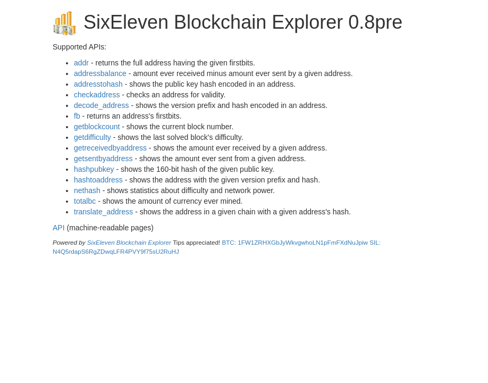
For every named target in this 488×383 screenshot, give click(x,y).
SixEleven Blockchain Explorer (129, 242)
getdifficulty (92, 137)
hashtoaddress (98, 180)
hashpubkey (94, 169)
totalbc (85, 201)
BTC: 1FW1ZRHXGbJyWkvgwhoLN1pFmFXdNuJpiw (295, 242)
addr (81, 63)
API (59, 227)
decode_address (101, 105)
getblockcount (97, 126)
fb (77, 116)
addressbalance (100, 73)
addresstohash (98, 84)
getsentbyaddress (103, 158)
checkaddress (97, 94)
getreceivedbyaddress (110, 148)
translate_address (103, 211)
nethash (87, 190)
